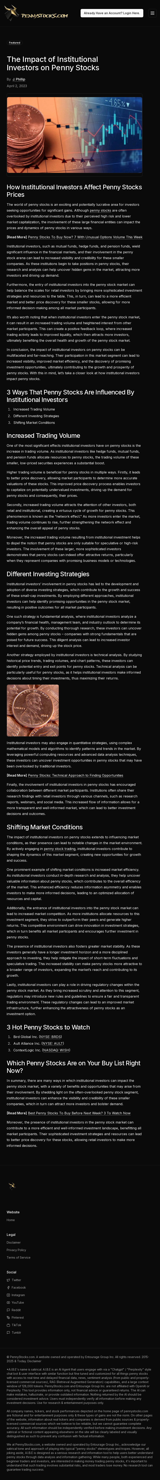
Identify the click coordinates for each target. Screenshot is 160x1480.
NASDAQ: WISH (56, 1050)
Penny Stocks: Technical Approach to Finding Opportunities (75, 775)
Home (11, 1220)
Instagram (16, 1295)
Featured (14, 42)
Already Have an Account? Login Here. (112, 13)
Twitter (14, 1280)
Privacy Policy (16, 1250)
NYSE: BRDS (50, 1037)
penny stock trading (59, 849)
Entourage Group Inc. (99, 1357)
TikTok (14, 1325)
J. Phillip (19, 79)
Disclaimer (14, 1242)
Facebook (16, 1287)
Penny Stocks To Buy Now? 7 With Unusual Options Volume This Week (85, 237)
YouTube (15, 1302)
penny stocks (100, 210)
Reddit (14, 1310)
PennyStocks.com (22, 1357)
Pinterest (15, 1317)
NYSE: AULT (53, 1043)
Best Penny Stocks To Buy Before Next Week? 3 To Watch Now (79, 1113)
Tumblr (14, 1332)
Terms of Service (18, 1257)
